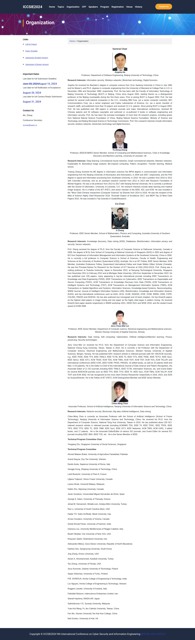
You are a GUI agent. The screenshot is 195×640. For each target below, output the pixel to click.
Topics (60, 6)
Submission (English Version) (36, 58)
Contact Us (164, 6)
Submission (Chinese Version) (37, 64)
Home (52, 6)
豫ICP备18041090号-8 (153, 634)
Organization (73, 6)
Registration (118, 6)
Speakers (93, 6)
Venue (129, 6)
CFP (84, 6)
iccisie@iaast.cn (30, 125)
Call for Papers (31, 44)
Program (104, 6)
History (138, 6)
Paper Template (31, 51)
